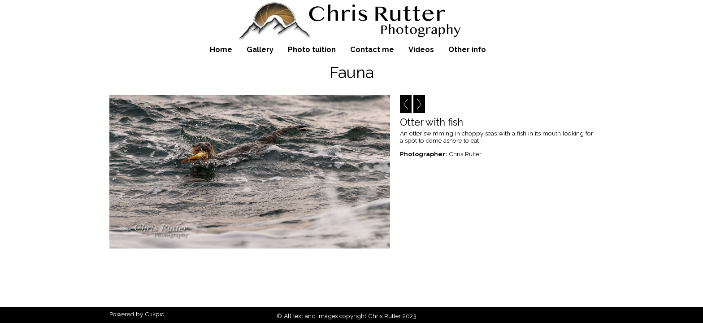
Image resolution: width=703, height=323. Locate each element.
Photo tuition (312, 49)
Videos (421, 49)
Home (221, 49)
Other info (467, 49)
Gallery (260, 49)
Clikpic (154, 314)
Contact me (372, 49)
